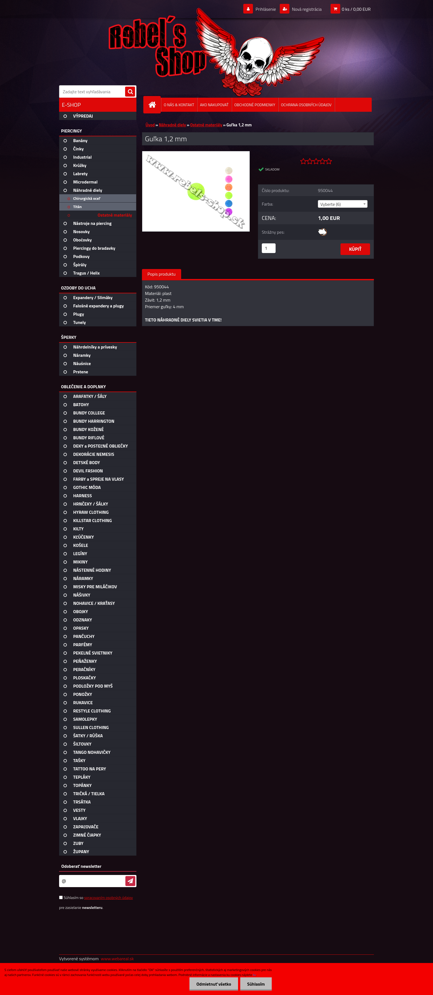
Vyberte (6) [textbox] (330, 204)
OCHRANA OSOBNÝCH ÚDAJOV (306, 105)
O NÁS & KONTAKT (179, 105)
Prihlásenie (266, 9)
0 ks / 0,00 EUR (356, 9)
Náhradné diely (172, 125)
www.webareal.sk (117, 958)
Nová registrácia (306, 9)
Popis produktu (161, 274)
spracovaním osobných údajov (108, 897)
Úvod (150, 125)
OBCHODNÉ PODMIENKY (254, 105)
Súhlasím (256, 984)
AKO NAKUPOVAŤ (214, 105)
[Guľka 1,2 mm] (196, 153)
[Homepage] (154, 105)
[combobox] (342, 204)
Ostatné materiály (206, 125)
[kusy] (269, 248)
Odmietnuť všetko (213, 984)
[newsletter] (130, 881)
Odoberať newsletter (81, 866)
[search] (130, 92)
